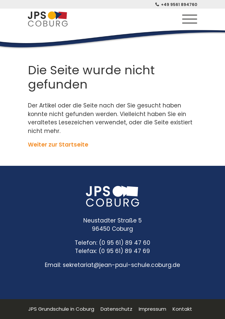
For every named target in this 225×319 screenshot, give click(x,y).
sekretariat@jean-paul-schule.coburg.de (121, 265)
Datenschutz (116, 308)
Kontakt (182, 308)
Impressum (152, 308)
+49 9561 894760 (179, 4)
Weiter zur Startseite (58, 145)
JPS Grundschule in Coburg (61, 308)
